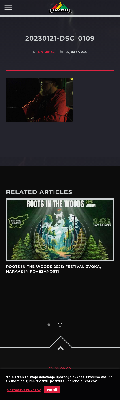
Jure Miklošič (47, 52)
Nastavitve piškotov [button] (24, 390)
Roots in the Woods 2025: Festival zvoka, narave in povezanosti (53, 269)
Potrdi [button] (52, 389)
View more (60, 229)
